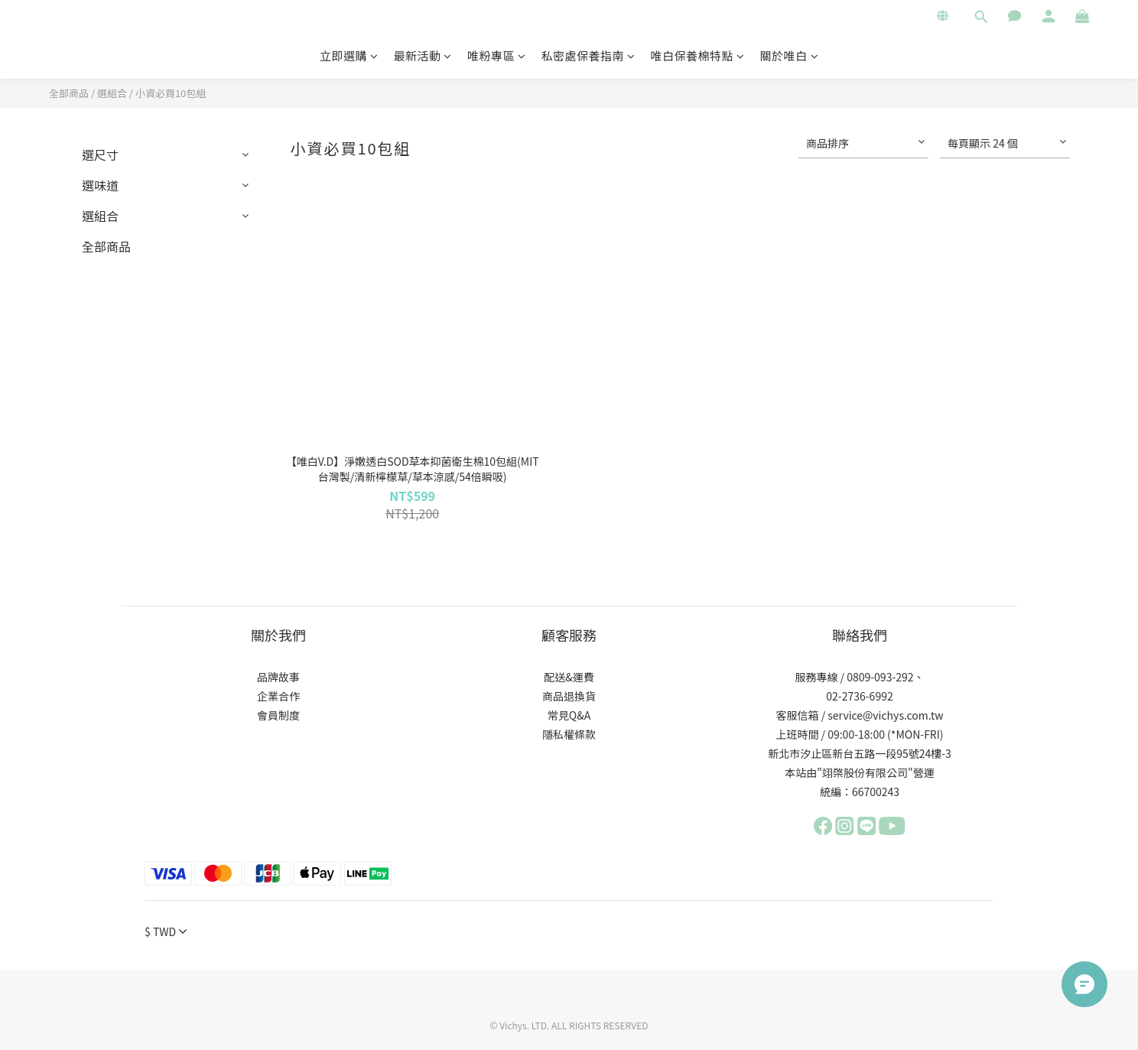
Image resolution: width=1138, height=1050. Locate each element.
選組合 (112, 93)
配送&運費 (569, 676)
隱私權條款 (569, 734)
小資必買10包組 (170, 93)
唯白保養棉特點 (698, 55)
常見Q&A (569, 715)
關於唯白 (789, 55)
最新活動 (422, 55)
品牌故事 (278, 676)
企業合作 (278, 696)
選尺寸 (100, 154)
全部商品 (69, 93)
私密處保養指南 (588, 55)
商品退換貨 (569, 696)
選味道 (100, 185)
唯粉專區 (496, 55)
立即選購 (349, 55)
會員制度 (278, 715)
